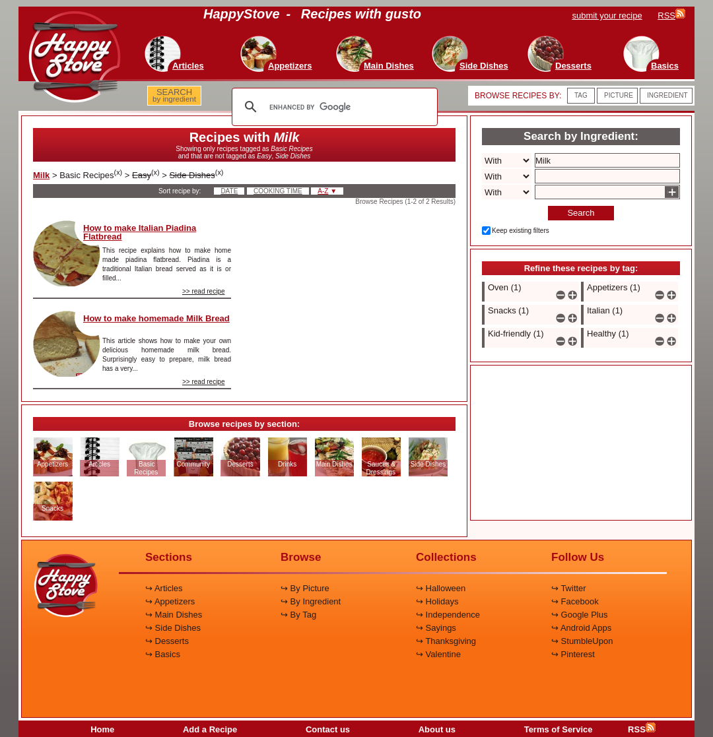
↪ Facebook (575, 601)
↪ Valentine (438, 654)
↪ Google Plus (579, 615)
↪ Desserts (167, 641)
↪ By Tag (298, 615)
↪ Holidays (437, 601)
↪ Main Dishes (173, 615)
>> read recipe (203, 291)
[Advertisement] (354, 286)
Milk (41, 175)
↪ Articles (164, 588)
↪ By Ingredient (311, 601)
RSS (642, 729)
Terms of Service (558, 729)
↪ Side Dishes (173, 628)
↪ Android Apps (581, 628)
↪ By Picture (305, 588)
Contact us (328, 729)
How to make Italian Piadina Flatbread (139, 232)
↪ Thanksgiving (446, 641)
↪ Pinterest (573, 654)
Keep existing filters (520, 230)
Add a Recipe (210, 729)
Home (102, 729)
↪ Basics (162, 654)
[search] (332, 107)
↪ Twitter (568, 588)
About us (437, 729)
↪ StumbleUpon (582, 641)
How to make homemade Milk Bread (156, 318)
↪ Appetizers (170, 601)
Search (580, 213)
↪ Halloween (440, 588)
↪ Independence (448, 615)
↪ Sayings (436, 628)
